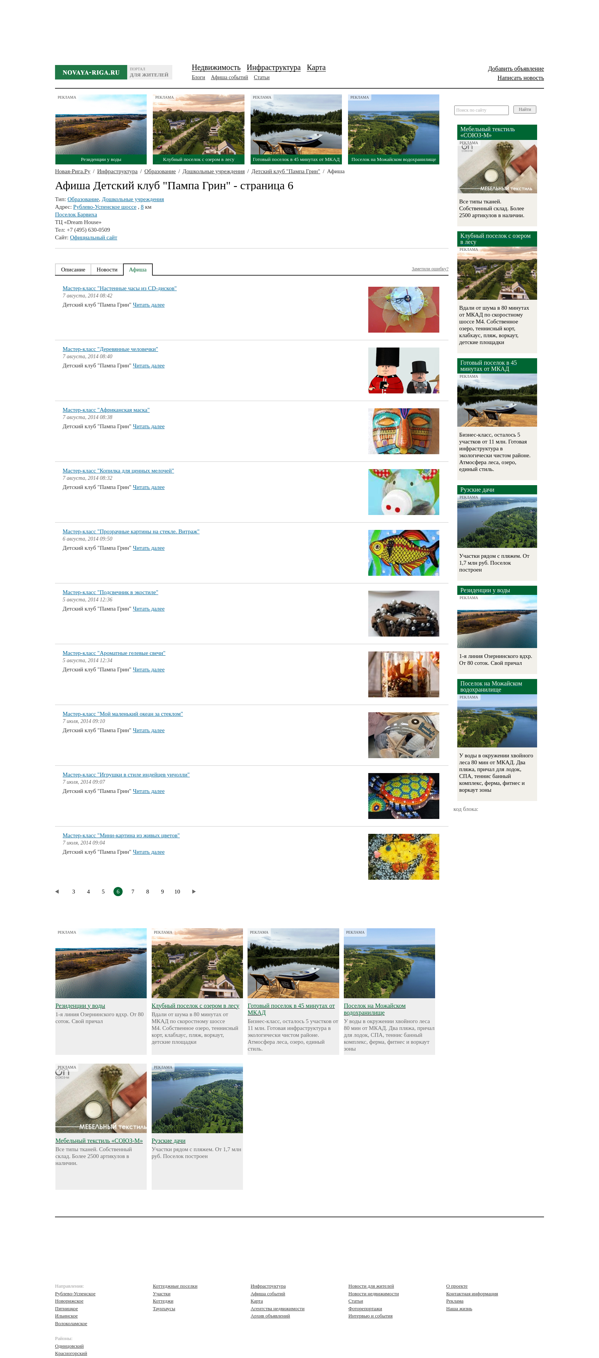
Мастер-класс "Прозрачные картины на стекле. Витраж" (131, 531)
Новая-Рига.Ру (73, 171)
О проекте (457, 1286)
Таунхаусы (164, 1308)
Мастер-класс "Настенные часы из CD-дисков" (120, 288)
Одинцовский (69, 1346)
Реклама (454, 1301)
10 (177, 892)
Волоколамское (71, 1323)
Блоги (198, 77)
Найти (525, 109)
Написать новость (520, 78)
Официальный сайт (93, 237)
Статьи (262, 77)
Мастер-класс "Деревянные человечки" (110, 349)
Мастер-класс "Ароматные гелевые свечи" (114, 653)
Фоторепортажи (365, 1308)
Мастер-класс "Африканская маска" (106, 410)
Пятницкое (66, 1308)
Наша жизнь (459, 1308)
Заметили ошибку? (430, 268)
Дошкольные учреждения (214, 171)
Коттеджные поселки (175, 1286)
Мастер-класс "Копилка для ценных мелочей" (118, 471)
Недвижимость (216, 67)
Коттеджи (163, 1301)
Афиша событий (229, 77)
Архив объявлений (270, 1316)
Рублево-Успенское (75, 1293)
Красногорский (71, 1353)
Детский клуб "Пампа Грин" (285, 171)
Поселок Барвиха (76, 214)
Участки (161, 1293)
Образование (160, 171)
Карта (316, 67)
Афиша (138, 269)
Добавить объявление (516, 68)
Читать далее (149, 305)
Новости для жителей (371, 1286)
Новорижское (69, 1301)
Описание (73, 269)
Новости (107, 269)
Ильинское (66, 1316)
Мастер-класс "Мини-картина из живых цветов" (121, 835)
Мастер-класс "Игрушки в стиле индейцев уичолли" (126, 775)
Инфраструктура (274, 67)
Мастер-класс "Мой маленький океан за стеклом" (123, 714)
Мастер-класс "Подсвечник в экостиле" (110, 592)
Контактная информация (472, 1293)
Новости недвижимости (373, 1293)
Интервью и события (370, 1316)
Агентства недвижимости (277, 1308)
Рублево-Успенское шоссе (105, 207)
